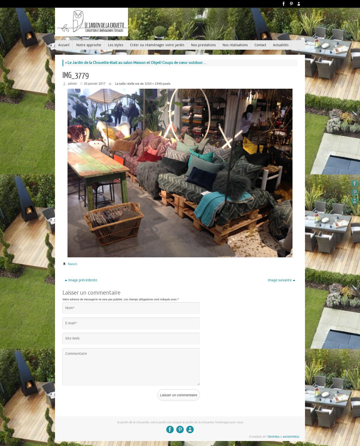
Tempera (273, 437)
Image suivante (281, 280)
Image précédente (81, 280)
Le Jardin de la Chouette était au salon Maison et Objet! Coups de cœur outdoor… (135, 62)
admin (72, 83)
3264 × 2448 (153, 83)
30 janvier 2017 (95, 83)
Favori (72, 264)
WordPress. (291, 437)
